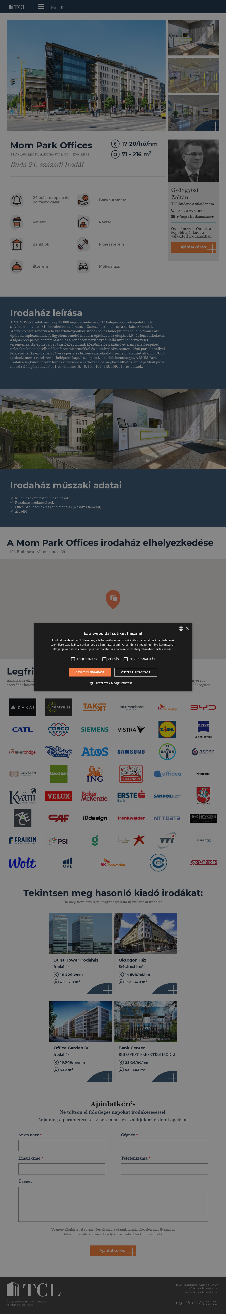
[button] (113, 683)
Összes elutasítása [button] (135, 672)
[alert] (113, 657)
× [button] (187, 628)
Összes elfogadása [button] (90, 672)
